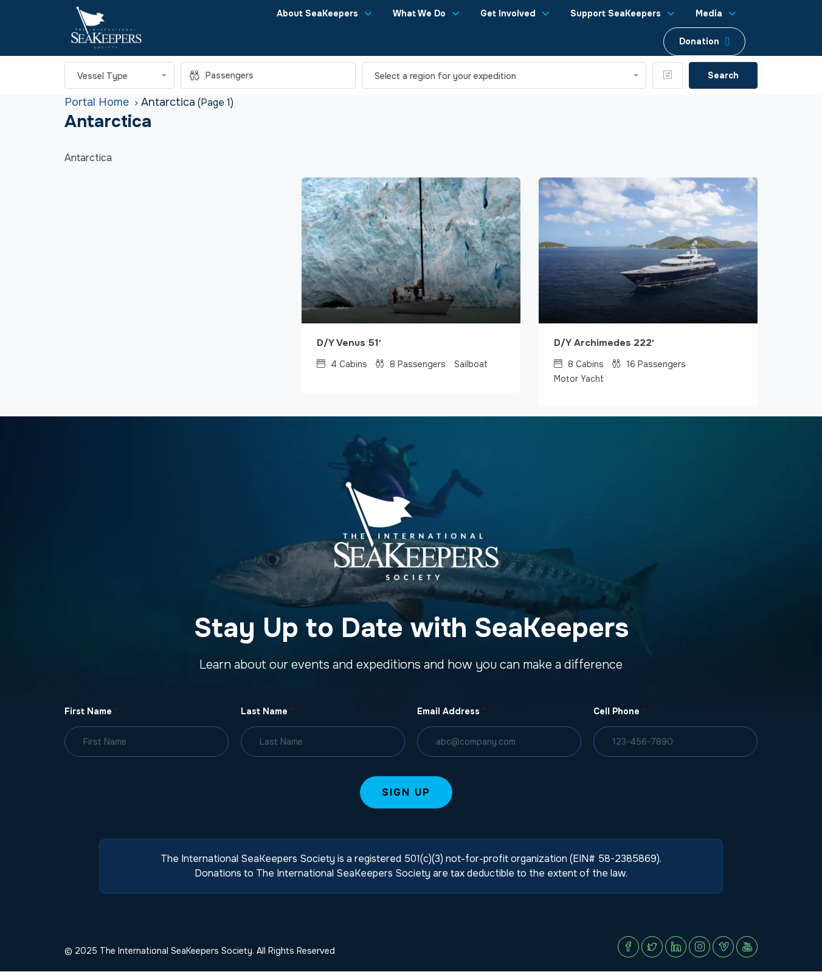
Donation (699, 41)
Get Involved (508, 13)
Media (709, 13)
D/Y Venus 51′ (350, 343)
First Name (91, 711)
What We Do (419, 13)
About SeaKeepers (317, 13)
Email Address (451, 711)
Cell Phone (619, 711)
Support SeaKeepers (615, 13)
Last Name (267, 711)
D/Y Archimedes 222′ (605, 343)
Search (723, 75)
